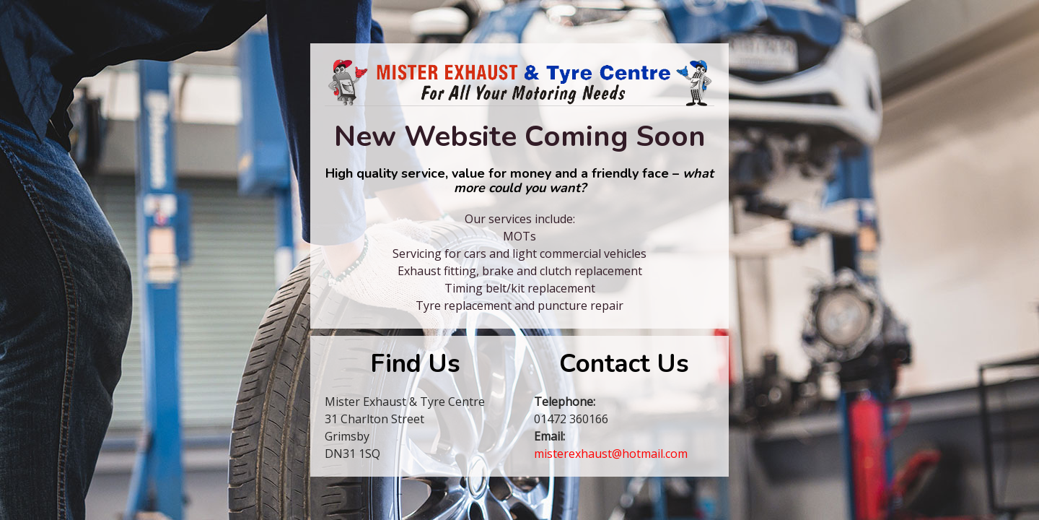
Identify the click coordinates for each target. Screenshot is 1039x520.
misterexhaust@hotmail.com (611, 454)
